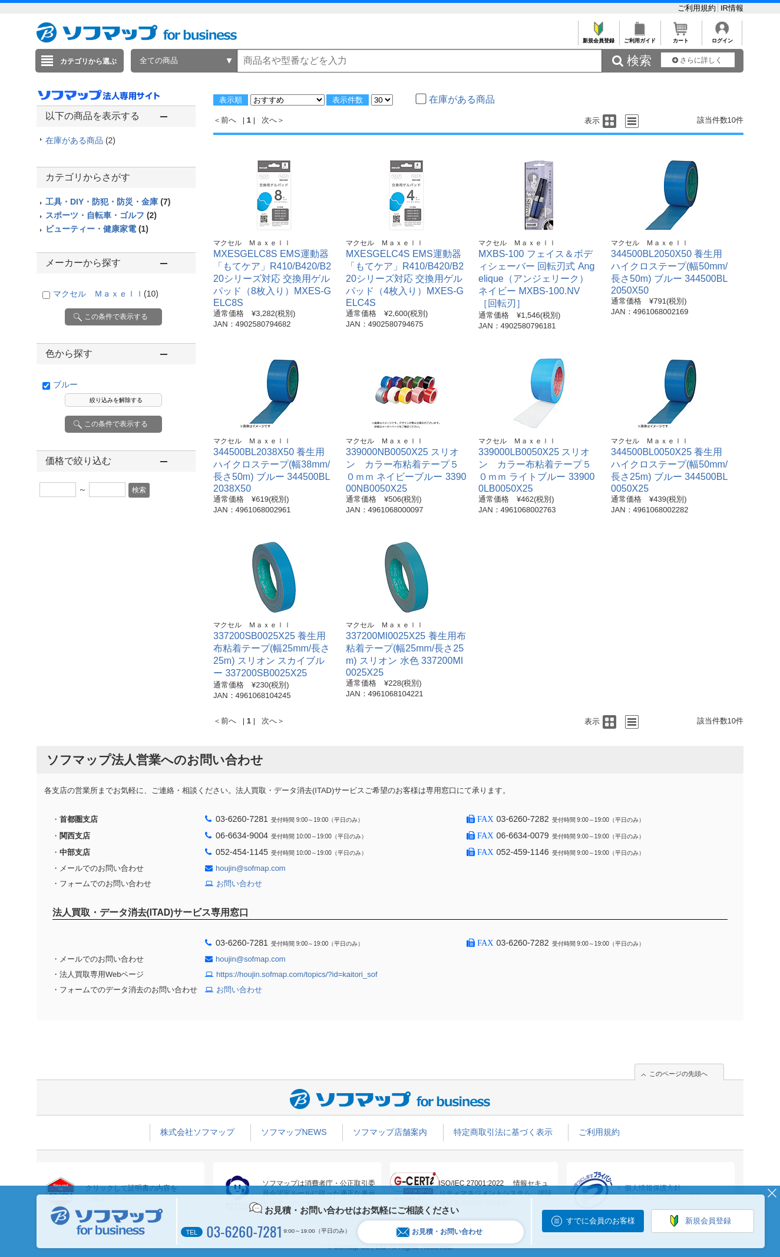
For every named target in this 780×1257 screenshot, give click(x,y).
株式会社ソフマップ (197, 1132)
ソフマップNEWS (294, 1132)
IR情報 (731, 8)
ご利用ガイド (639, 37)
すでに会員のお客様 (600, 1220)
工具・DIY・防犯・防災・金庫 (107, 201)
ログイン (722, 37)
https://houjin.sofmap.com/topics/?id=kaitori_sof (297, 974)
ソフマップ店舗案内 (390, 1132)
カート (681, 37)
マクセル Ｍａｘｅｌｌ (105, 293)
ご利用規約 (697, 8)
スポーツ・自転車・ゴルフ (101, 215)
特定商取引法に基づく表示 (503, 1132)
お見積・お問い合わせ (439, 1232)
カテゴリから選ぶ (88, 61)
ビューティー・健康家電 (96, 228)
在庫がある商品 (80, 140)
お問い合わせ (239, 883)
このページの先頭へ (678, 1073)
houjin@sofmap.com (251, 868)
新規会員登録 (598, 37)
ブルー (65, 384)
